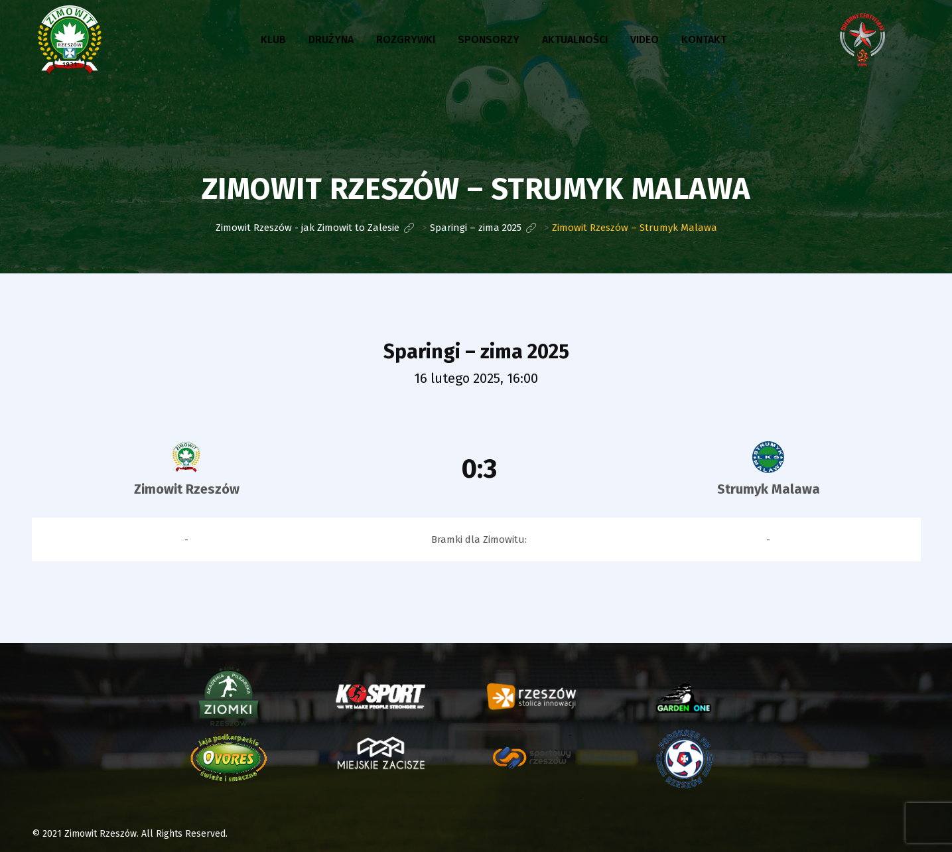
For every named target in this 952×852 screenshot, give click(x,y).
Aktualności (575, 39)
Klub (273, 39)
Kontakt (703, 39)
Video (644, 39)
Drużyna (331, 39)
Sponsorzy (488, 39)
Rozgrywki (405, 39)
